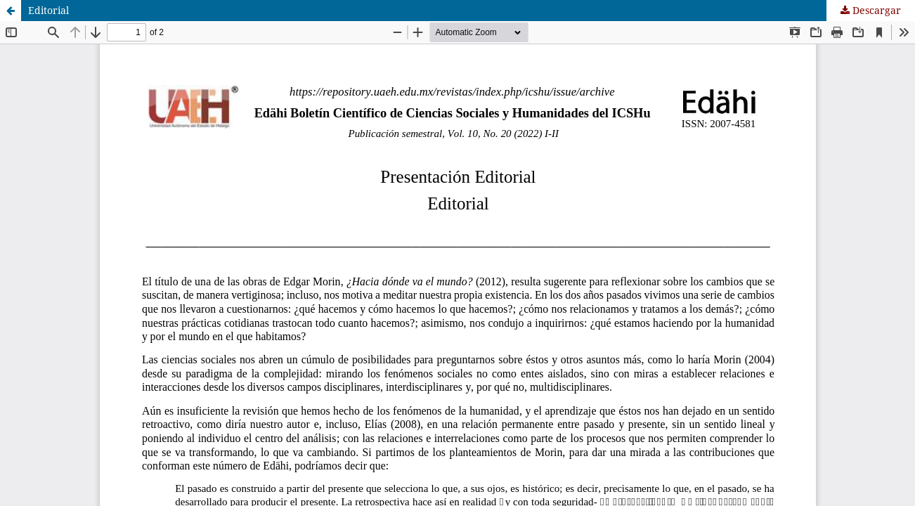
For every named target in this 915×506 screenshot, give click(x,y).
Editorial (48, 10)
